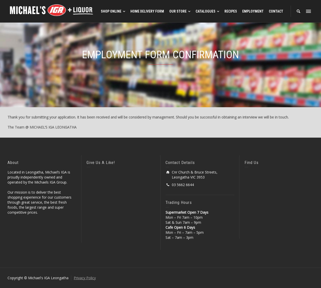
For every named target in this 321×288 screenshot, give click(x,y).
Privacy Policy (85, 277)
